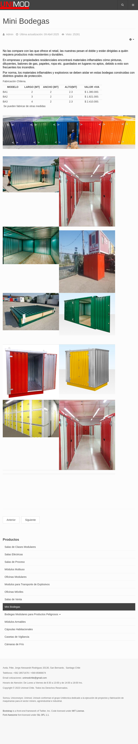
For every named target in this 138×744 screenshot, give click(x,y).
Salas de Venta (13, 599)
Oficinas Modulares (16, 576)
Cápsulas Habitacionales (19, 629)
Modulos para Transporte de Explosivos (27, 584)
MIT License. (78, 711)
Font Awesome (10, 715)
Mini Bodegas (12, 606)
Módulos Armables (15, 621)
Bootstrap (7, 711)
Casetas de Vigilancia (17, 636)
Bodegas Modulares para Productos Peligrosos (33, 614)
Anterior (11, 519)
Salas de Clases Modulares (20, 546)
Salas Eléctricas (14, 554)
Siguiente (30, 519)
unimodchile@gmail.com (34, 678)
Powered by (19, 724)
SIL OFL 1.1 (43, 715)
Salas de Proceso (15, 561)
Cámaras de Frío (14, 644)
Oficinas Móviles (14, 591)
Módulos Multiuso (15, 569)
